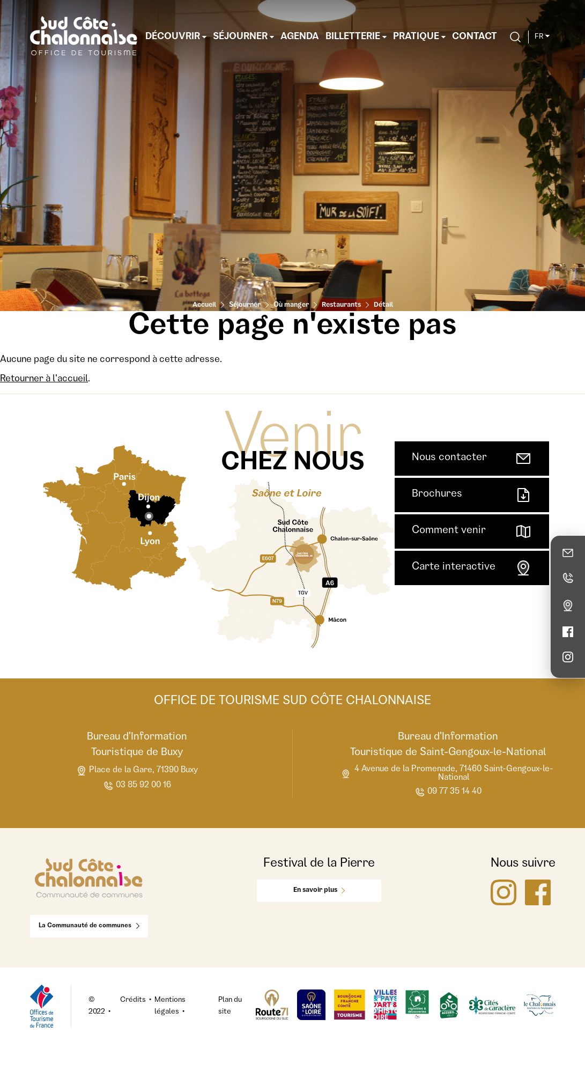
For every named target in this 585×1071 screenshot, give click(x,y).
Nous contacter (471, 458)
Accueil (204, 305)
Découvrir (175, 37)
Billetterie (356, 37)
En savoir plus (319, 890)
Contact (474, 37)
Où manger (291, 305)
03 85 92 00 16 (137, 786)
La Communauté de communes (89, 926)
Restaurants (341, 305)
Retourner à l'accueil (44, 379)
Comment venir (471, 531)
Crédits (133, 1000)
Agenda (299, 37)
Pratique (419, 37)
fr (542, 37)
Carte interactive (471, 568)
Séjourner (243, 37)
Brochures (471, 495)
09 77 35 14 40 (448, 792)
